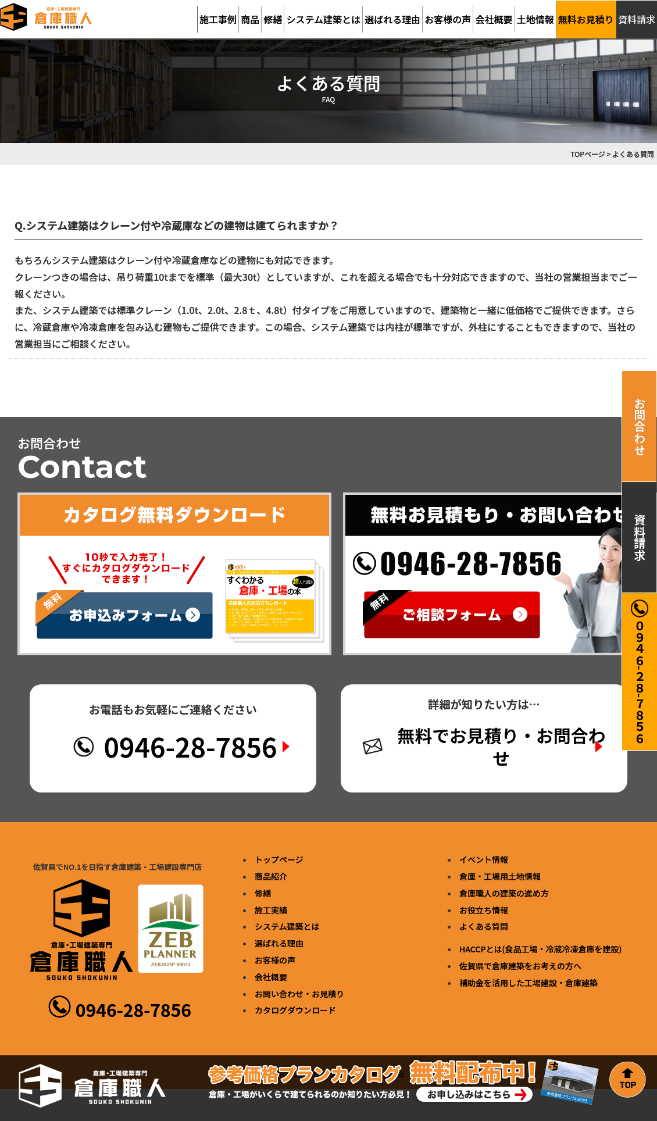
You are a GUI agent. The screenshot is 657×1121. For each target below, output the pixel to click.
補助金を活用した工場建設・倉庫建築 (528, 982)
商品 (250, 19)
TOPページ (587, 154)
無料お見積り (586, 19)
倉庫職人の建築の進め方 (504, 893)
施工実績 (271, 910)
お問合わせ (639, 426)
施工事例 (218, 19)
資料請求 (639, 537)
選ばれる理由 (392, 19)
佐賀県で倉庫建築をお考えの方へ (520, 966)
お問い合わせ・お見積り (299, 993)
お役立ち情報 (483, 910)
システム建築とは (324, 19)
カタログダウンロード (295, 1010)
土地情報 (535, 19)
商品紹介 (271, 877)
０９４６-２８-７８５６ (639, 671)
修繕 (272, 19)
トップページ (279, 860)
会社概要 (494, 19)
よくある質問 (483, 927)
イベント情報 (483, 860)
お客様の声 (447, 19)
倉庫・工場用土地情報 (500, 877)
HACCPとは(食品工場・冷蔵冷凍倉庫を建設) (540, 949)
